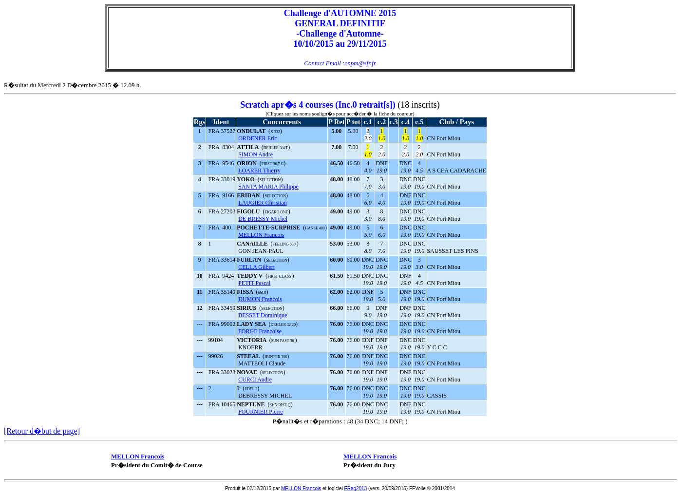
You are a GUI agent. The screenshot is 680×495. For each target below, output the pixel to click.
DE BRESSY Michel (262, 218)
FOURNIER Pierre (260, 411)
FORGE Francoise (260, 331)
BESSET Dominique (262, 315)
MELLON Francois (261, 234)
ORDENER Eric (257, 138)
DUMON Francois (260, 299)
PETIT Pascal (254, 283)
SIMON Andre (255, 154)
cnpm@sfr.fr (360, 63)
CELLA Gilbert (256, 267)
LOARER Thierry (259, 170)
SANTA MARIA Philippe (268, 186)
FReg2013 (355, 488)
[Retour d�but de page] (42, 431)
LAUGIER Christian (262, 202)
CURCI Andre (255, 379)
